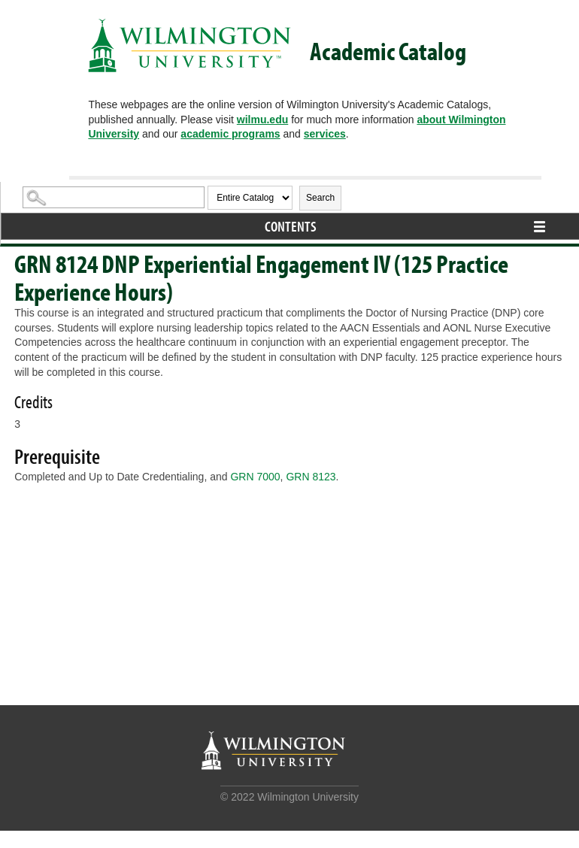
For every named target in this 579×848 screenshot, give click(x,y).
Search (320, 197)
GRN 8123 (310, 477)
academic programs (230, 134)
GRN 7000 (255, 477)
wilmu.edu (262, 120)
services (325, 134)
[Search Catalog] (114, 197)
